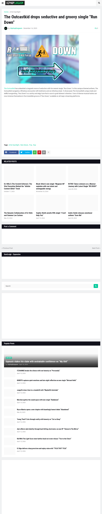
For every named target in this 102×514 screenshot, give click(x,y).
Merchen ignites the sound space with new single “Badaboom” (38, 400)
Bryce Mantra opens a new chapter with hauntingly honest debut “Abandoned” (43, 410)
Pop (30, 145)
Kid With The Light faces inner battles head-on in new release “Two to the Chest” (44, 439)
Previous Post (8, 248)
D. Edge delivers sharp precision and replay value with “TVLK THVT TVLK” (42, 448)
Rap (34, 145)
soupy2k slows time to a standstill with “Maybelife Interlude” (37, 390)
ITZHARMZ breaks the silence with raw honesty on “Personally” (38, 371)
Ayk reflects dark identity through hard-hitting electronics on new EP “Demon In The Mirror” (48, 429)
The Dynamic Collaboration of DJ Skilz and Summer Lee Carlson (18, 214)
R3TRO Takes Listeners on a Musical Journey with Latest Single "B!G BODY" (82, 185)
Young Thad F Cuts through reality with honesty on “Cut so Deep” (39, 419)
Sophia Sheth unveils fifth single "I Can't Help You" (51, 214)
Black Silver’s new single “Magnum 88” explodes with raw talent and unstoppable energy (50, 186)
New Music (24, 145)
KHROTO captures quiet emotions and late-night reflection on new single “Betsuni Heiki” (47, 380)
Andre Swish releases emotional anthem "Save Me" (80, 214)
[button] (2, 3)
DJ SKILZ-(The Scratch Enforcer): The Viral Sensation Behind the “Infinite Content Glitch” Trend (18, 186)
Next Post (95, 248)
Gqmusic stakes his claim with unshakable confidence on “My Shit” (37, 361)
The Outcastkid (9, 88)
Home (6, 12)
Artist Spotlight (15, 12)
